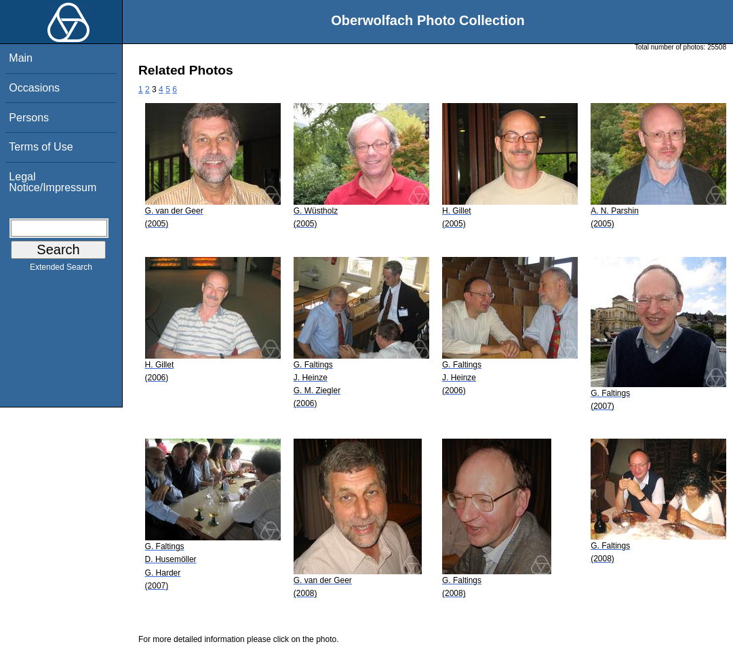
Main (21, 58)
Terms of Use (41, 147)
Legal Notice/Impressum (52, 182)
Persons (29, 117)
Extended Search (61, 270)
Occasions (34, 88)
